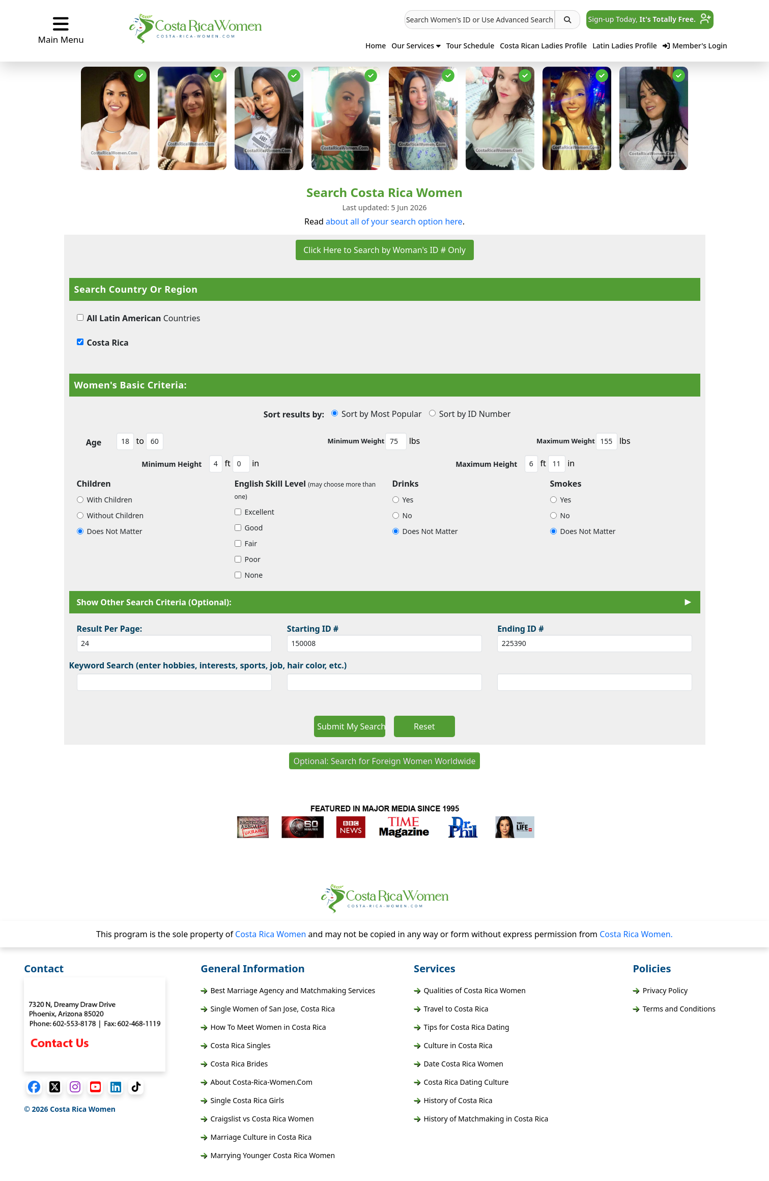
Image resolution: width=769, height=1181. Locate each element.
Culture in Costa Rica (453, 1045)
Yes (403, 499)
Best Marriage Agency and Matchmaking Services (288, 990)
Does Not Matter (110, 531)
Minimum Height (171, 464)
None (249, 575)
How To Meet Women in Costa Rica (263, 1027)
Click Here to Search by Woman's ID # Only (384, 250)
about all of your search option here (394, 221)
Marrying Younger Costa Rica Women (268, 1155)
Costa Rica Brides (234, 1063)
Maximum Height (486, 464)
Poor (248, 559)
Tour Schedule (470, 45)
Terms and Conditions (674, 1009)
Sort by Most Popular (376, 413)
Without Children (110, 515)
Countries (139, 318)
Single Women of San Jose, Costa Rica (268, 1009)
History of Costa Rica (453, 1100)
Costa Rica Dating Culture (461, 1082)
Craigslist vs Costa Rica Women (257, 1118)
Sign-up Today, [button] (650, 19)
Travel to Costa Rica (451, 1009)
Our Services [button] (416, 45)
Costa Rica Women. (636, 934)
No (402, 515)
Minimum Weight (356, 440)
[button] (480, 19)
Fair (246, 543)
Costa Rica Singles (235, 1045)
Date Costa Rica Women (458, 1063)
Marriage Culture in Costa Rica (256, 1137)
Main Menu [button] (61, 30)
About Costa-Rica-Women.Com (256, 1082)
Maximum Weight (565, 440)
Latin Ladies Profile (624, 45)
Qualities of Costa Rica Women (470, 990)
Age (94, 442)
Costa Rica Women (271, 934)
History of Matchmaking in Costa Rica (481, 1118)
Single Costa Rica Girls (242, 1100)
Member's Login (695, 45)
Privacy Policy (660, 990)
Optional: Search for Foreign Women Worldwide (384, 761)
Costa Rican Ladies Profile (543, 45)
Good (249, 527)
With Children (104, 499)
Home (375, 45)
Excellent (254, 512)
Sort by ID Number (470, 413)
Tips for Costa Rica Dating (461, 1027)
